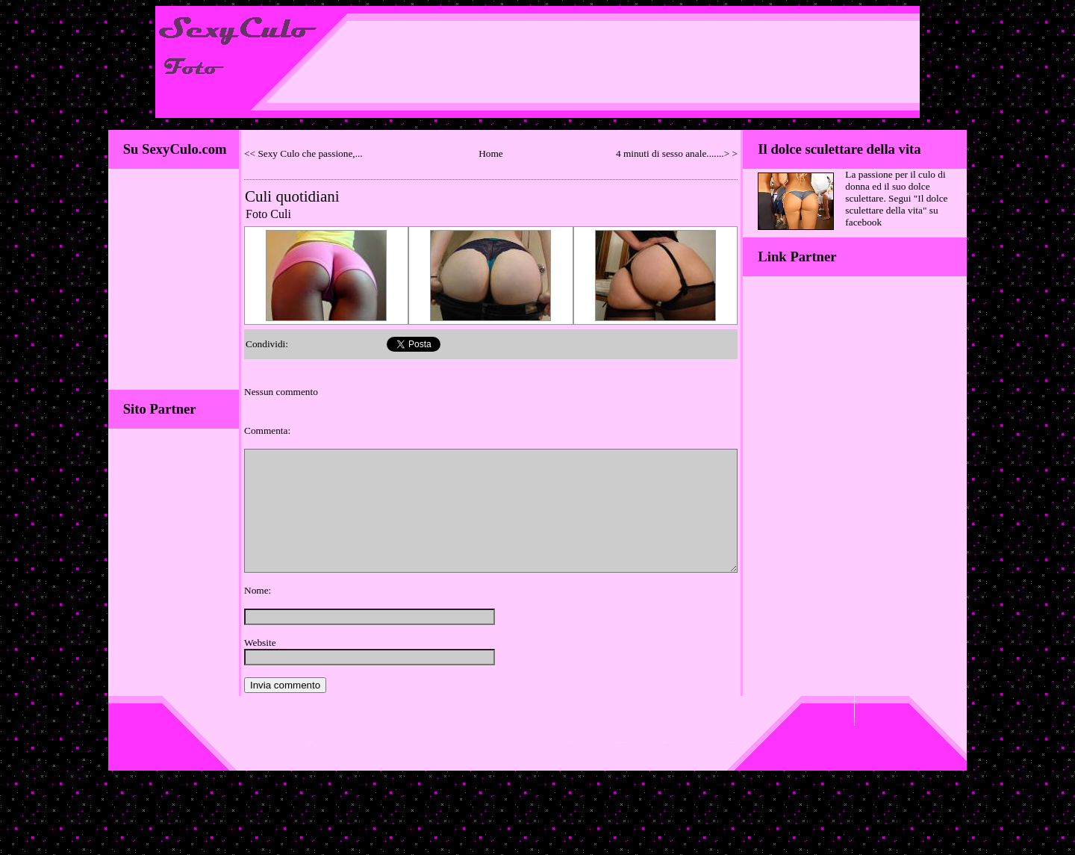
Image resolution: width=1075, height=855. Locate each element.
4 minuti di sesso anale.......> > (677, 153)
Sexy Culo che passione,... (310, 153)
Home (491, 153)
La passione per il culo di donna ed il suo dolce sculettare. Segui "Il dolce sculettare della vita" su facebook (896, 198)
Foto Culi (268, 214)
